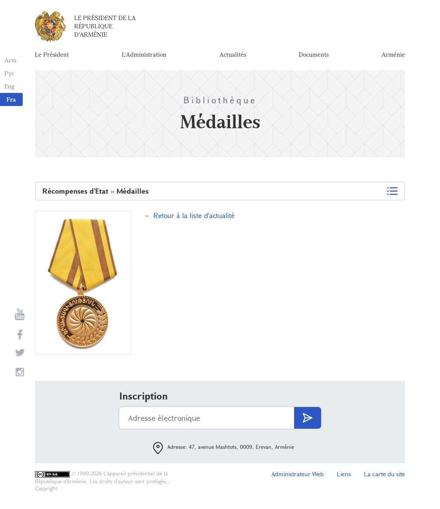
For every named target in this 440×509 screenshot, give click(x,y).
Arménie (393, 54)
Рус (9, 73)
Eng (9, 86)
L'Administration (144, 54)
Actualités (232, 54)
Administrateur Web (297, 474)
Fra (11, 99)
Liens (344, 474)
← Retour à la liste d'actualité (189, 215)
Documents (314, 54)
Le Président (52, 54)
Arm (10, 60)
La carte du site (384, 474)
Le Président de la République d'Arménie (105, 26)
